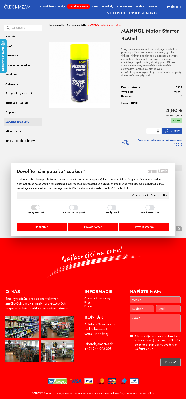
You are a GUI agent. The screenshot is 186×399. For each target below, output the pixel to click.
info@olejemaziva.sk (98, 344)
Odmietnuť (42, 226)
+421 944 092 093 (97, 348)
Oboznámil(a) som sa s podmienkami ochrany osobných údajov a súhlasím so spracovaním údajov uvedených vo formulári (157, 342)
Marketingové (150, 212)
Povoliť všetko (144, 226)
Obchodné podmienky (97, 298)
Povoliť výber (93, 226)
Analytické (112, 212)
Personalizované (74, 212)
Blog (87, 302)
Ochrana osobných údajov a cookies (149, 195)
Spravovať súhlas (146, 393)
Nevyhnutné (36, 212)
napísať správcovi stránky (86, 393)
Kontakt (88, 306)
